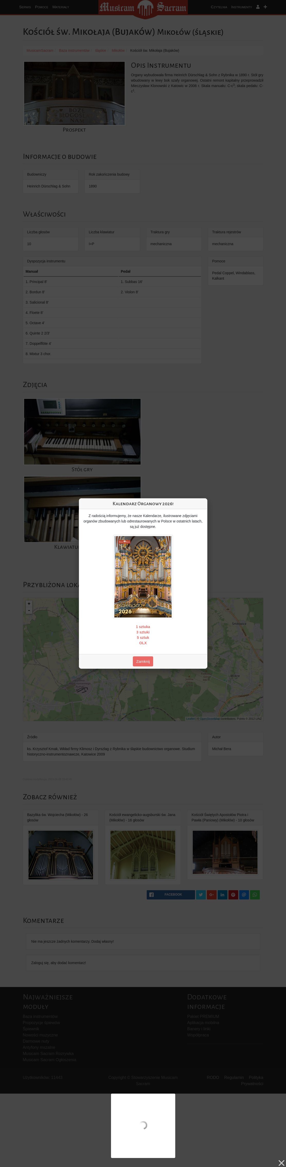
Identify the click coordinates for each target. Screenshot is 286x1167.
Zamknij (143, 661)
